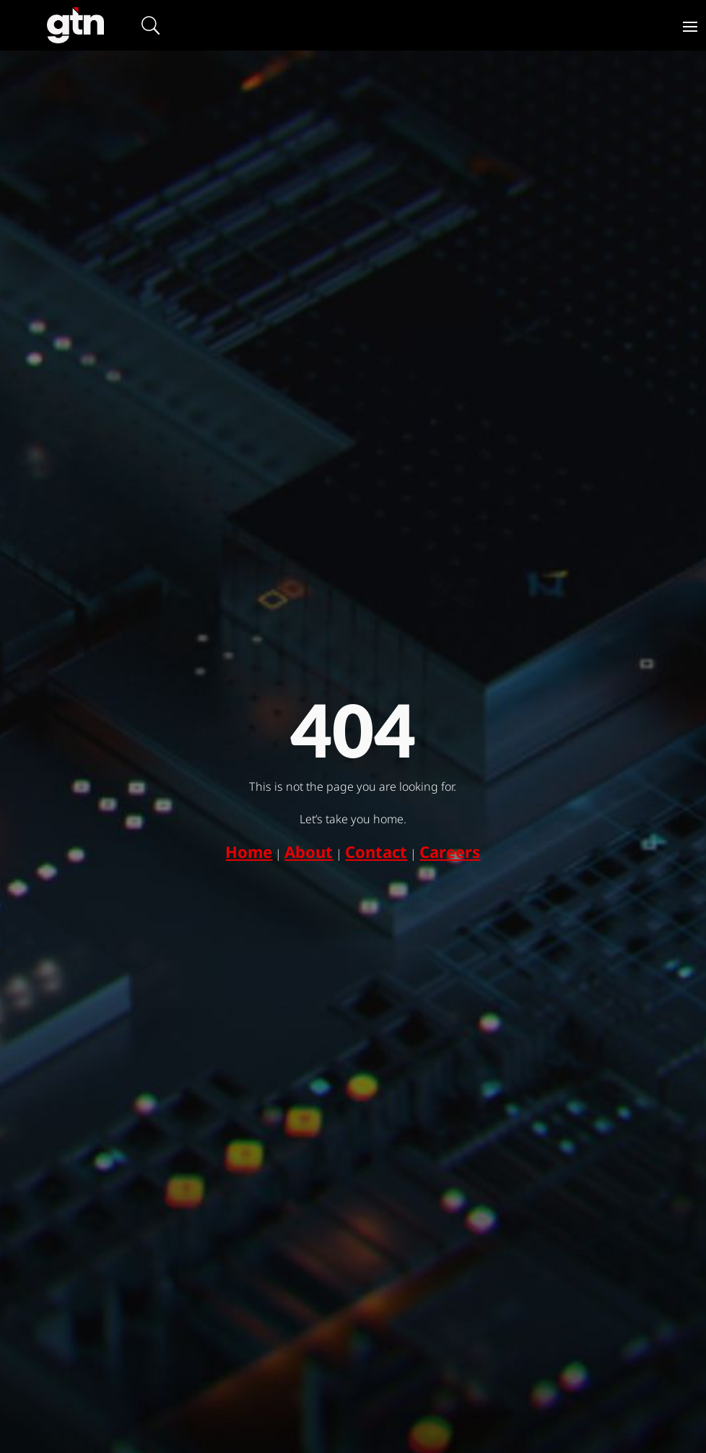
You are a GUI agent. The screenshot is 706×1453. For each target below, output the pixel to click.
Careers (449, 851)
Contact (376, 851)
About (308, 851)
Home (248, 851)
